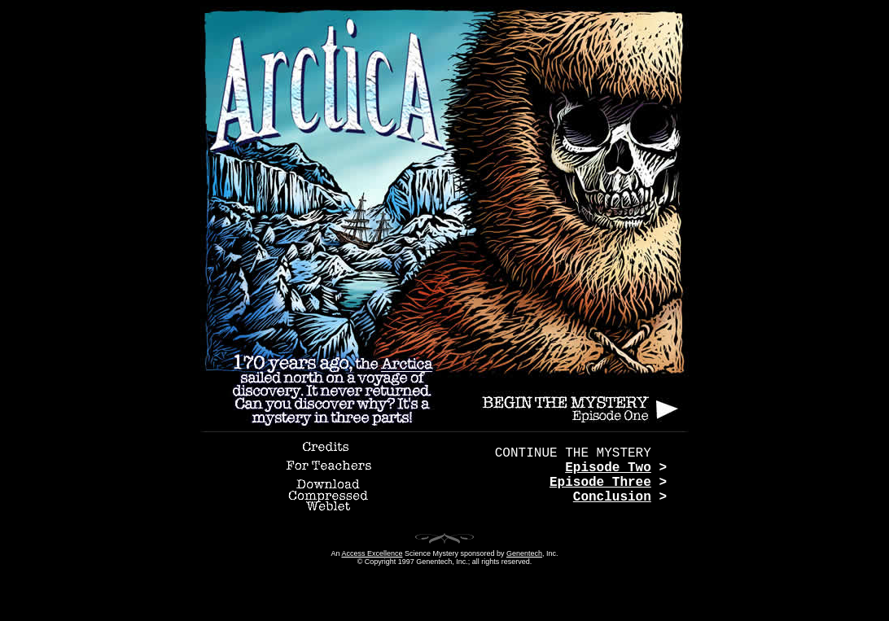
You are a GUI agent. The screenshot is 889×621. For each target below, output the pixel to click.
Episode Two (608, 468)
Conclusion (612, 497)
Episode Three (600, 482)
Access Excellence (371, 553)
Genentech (524, 553)
